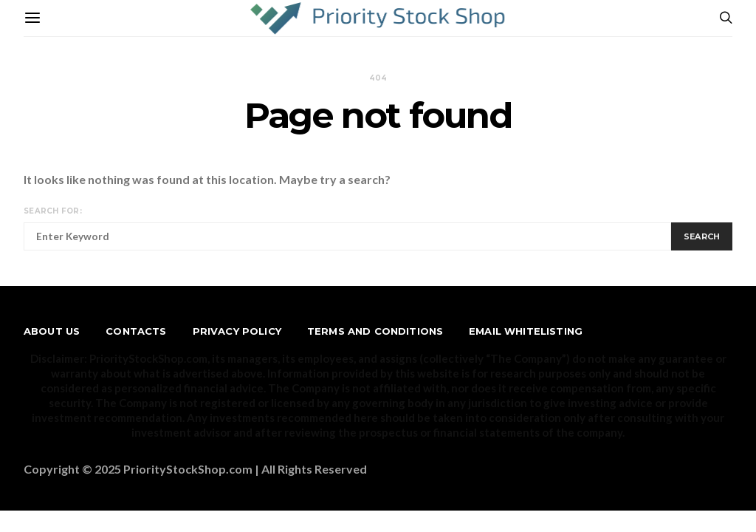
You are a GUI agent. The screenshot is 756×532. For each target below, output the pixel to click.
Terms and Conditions (375, 331)
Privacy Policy (237, 331)
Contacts (136, 331)
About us (52, 331)
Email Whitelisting (526, 331)
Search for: (53, 211)
